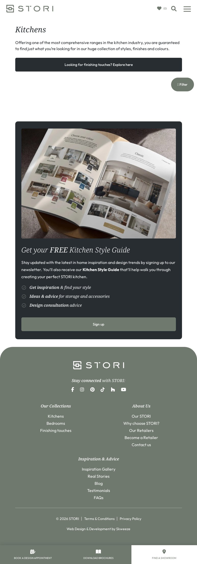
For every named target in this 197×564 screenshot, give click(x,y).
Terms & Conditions (99, 518)
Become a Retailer (141, 437)
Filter (182, 84)
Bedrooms (56, 423)
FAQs (98, 497)
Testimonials (98, 490)
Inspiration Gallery (98, 469)
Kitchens (56, 416)
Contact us (141, 444)
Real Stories (99, 476)
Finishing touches (55, 430)
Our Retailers (141, 430)
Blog (99, 483)
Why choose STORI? (141, 423)
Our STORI (141, 416)
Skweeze (123, 529)
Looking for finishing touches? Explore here (99, 64)
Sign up (98, 324)
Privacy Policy (130, 518)
